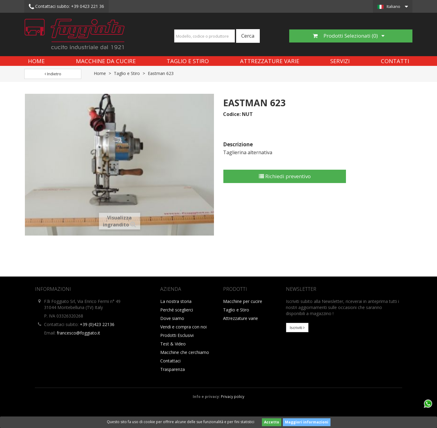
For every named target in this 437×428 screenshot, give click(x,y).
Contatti (395, 61)
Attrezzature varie (269, 61)
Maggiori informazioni (306, 422)
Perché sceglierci (176, 310)
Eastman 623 (161, 73)
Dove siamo (172, 318)
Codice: (232, 114)
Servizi (340, 61)
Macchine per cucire (242, 301)
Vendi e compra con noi (183, 327)
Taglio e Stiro (188, 61)
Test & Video (173, 344)
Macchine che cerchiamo (184, 352)
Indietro (53, 73)
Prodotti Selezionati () (348, 35)
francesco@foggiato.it (78, 333)
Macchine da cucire (106, 61)
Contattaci (170, 361)
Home (36, 61)
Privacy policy (232, 396)
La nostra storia (175, 301)
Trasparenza (172, 369)
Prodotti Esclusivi (177, 335)
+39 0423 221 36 (66, 6)
